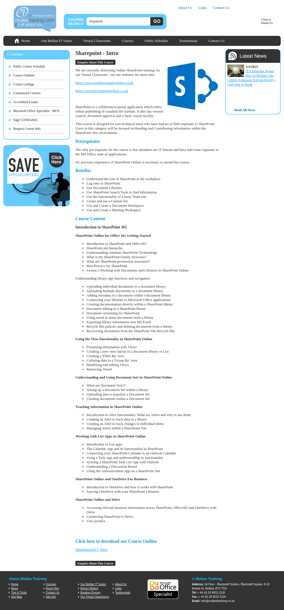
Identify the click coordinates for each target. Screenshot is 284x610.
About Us (185, 8)
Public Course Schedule (29, 66)
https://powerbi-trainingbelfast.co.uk (101, 91)
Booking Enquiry (90, 592)
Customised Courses (26, 93)
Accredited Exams (25, 102)
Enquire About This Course (95, 62)
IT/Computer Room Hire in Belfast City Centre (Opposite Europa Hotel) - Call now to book (251, 77)
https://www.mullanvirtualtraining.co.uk (104, 83)
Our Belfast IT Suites (56, 41)
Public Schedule (156, 41)
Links (202, 8)
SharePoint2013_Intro (91, 549)
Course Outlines (24, 75)
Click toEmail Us (267, 21)
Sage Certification (25, 120)
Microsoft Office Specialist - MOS (36, 111)
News (14, 588)
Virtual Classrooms (97, 41)
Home (25, 41)
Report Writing (89, 588)
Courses (127, 41)
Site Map (16, 596)
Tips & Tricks (19, 592)
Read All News (244, 110)
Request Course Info (27, 129)
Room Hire (52, 588)
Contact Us (221, 8)
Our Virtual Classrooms (94, 596)
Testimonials (188, 41)
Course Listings (23, 84)
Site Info (51, 596)
